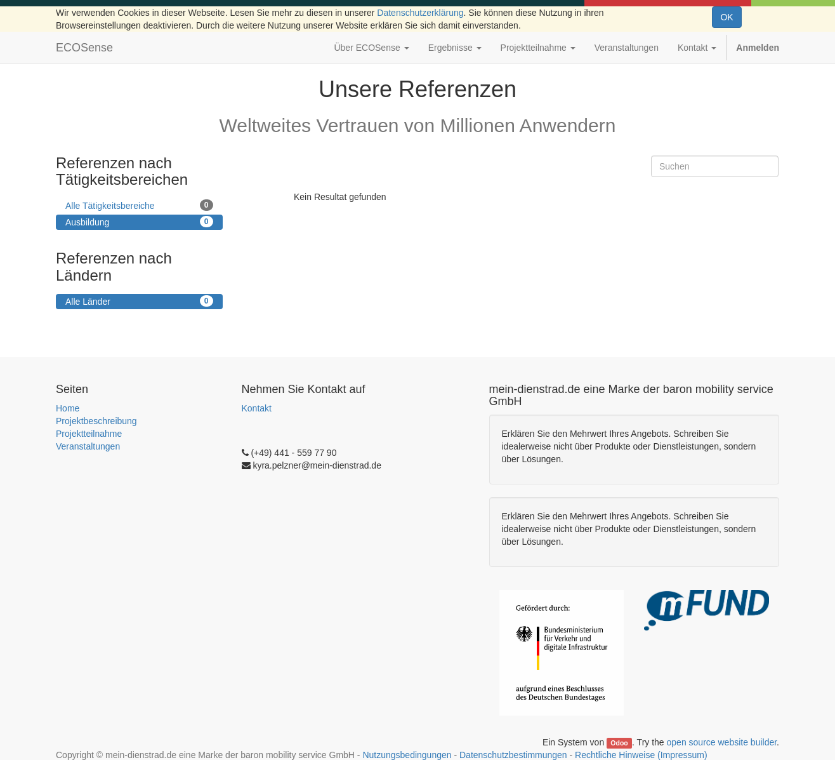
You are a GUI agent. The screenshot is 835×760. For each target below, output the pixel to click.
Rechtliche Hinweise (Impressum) (641, 755)
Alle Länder (139, 301)
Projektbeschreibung (96, 421)
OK (726, 17)
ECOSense (84, 47)
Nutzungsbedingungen (406, 755)
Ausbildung (139, 221)
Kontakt (257, 408)
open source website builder (722, 742)
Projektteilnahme (89, 434)
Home (67, 408)
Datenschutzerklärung (420, 13)
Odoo (619, 743)
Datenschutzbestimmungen (513, 755)
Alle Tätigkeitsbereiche (139, 205)
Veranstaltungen (88, 446)
